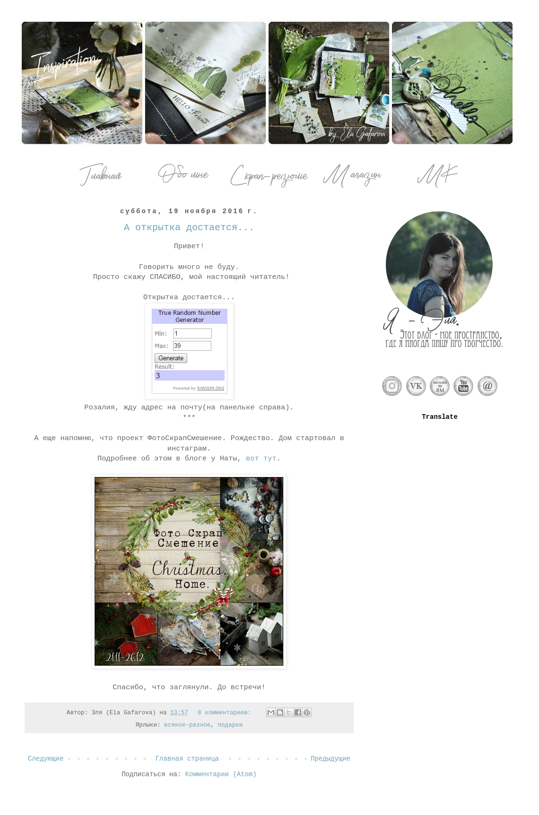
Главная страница (187, 759)
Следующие (46, 759)
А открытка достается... (189, 227)
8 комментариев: (226, 713)
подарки (230, 725)
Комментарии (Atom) (221, 774)
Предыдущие (330, 759)
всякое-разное (187, 725)
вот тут (261, 458)
